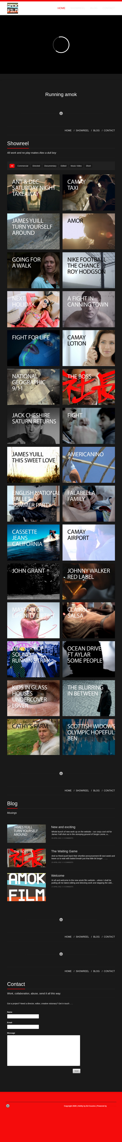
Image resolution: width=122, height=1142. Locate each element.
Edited (63, 166)
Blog (94, 8)
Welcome (57, 875)
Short (88, 166)
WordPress (111, 1106)
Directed (36, 166)
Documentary (50, 166)
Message (11, 1033)
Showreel (77, 8)
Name (9, 1012)
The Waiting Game (64, 851)
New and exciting (63, 827)
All (12, 166)
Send (77, 1071)
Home (61, 8)
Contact (109, 8)
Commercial (22, 166)
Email (9, 1022)
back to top (61, 113)
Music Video (76, 166)
